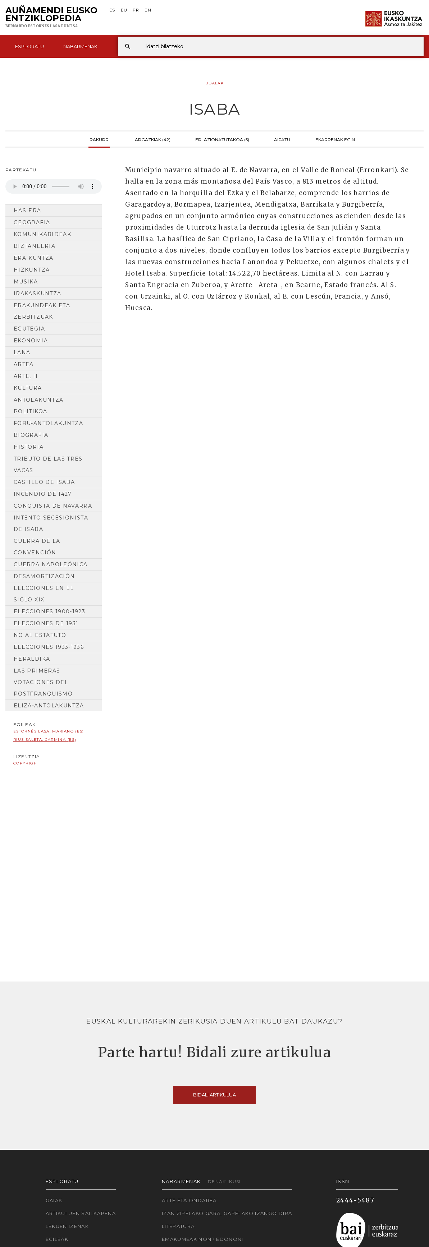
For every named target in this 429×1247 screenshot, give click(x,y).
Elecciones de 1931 (46, 623)
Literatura (178, 1226)
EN (148, 10)
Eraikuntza (34, 258)
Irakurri (99, 139)
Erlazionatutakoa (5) (222, 139)
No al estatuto (40, 635)
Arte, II (26, 376)
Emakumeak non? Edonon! (202, 1239)
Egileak (57, 1239)
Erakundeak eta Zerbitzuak (42, 311)
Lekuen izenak (67, 1226)
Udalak (214, 83)
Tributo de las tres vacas (48, 465)
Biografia (31, 435)
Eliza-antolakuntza (49, 705)
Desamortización (44, 576)
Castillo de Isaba (44, 482)
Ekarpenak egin (335, 139)
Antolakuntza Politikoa (38, 406)
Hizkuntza (32, 270)
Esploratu (29, 46)
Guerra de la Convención (37, 547)
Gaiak (54, 1200)
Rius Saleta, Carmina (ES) (44, 739)
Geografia (32, 222)
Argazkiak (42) (152, 139)
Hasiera (27, 210)
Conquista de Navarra (53, 506)
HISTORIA (29, 447)
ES (112, 10)
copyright (26, 763)
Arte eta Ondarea (189, 1200)
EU (124, 10)
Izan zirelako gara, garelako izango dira (227, 1213)
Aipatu (282, 139)
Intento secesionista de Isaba (51, 523)
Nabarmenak (80, 46)
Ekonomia (31, 340)
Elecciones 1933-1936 (49, 647)
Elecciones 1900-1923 (49, 611)
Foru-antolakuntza (48, 423)
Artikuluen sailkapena (81, 1213)
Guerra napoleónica (50, 564)
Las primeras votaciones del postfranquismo (43, 682)
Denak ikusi (224, 1181)
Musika (26, 281)
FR (136, 10)
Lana (22, 352)
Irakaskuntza (37, 293)
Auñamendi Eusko (51, 17)
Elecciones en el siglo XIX (44, 594)
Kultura (28, 388)
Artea (24, 364)
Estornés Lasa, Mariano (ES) (48, 731)
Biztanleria (34, 246)
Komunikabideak (42, 234)
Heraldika (32, 659)
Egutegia (29, 328)
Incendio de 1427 (43, 494)
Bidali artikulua (214, 1095)
